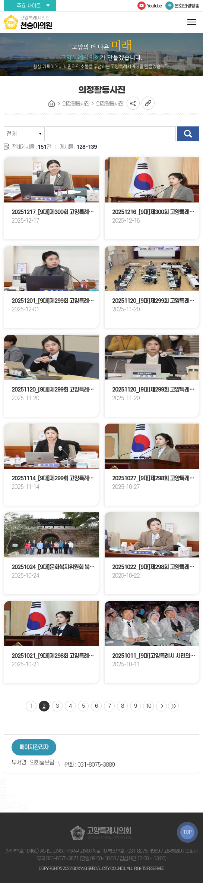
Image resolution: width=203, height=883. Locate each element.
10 (148, 706)
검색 (188, 133)
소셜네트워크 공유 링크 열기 (133, 103)
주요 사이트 (29, 6)
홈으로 (51, 103)
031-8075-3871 (62, 858)
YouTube (154, 6)
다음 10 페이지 (161, 706)
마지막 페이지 (173, 706)
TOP (187, 832)
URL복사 (148, 103)
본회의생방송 (187, 6)
